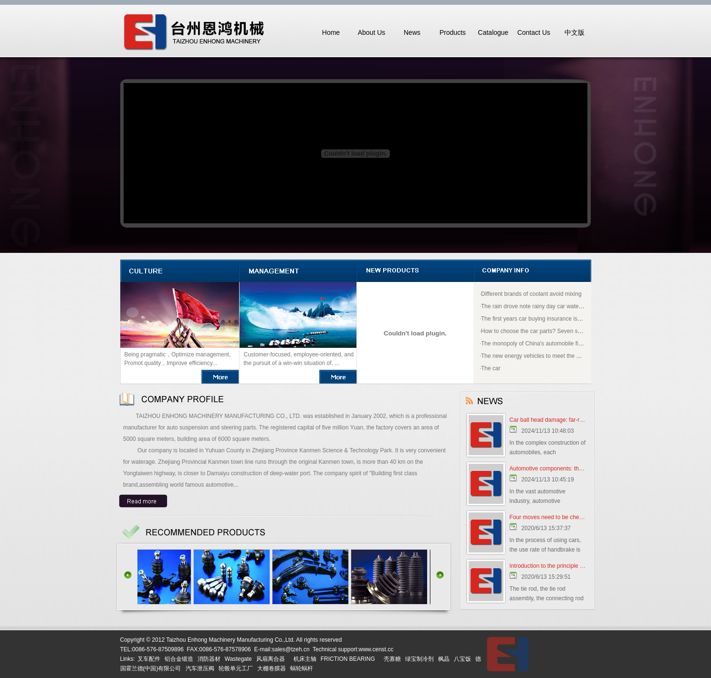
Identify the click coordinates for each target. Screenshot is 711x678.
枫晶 (444, 659)
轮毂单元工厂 (236, 668)
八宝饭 (462, 659)
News (412, 32)
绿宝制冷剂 (419, 659)
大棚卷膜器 (271, 668)
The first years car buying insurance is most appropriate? (553, 318)
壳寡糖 (392, 659)
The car (491, 368)
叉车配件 (148, 659)
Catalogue (493, 32)
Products (452, 32)
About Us (372, 32)
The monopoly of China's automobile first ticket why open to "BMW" (566, 343)
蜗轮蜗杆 (301, 668)
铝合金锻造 (179, 659)
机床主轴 (304, 659)
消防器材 (209, 659)
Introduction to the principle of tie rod (556, 566)
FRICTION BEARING (348, 659)
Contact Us (533, 32)
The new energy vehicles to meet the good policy (543, 356)
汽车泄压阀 (200, 668)
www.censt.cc (376, 649)
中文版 (575, 32)
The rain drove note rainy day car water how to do (544, 306)
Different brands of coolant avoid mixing (531, 294)
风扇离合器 (270, 659)
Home (331, 32)
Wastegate (238, 659)
